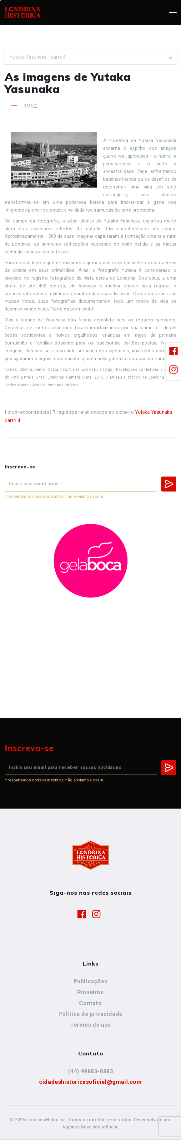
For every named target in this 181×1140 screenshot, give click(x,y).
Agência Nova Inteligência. (90, 1126)
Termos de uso (90, 1024)
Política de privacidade (90, 1013)
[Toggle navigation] (172, 12)
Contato (90, 1003)
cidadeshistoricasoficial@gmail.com (90, 1082)
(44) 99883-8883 (90, 1071)
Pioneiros (90, 992)
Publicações (91, 981)
